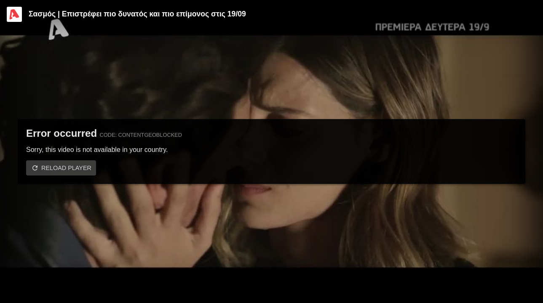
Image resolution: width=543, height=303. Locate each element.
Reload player (66, 168)
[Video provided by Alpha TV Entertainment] (14, 14)
